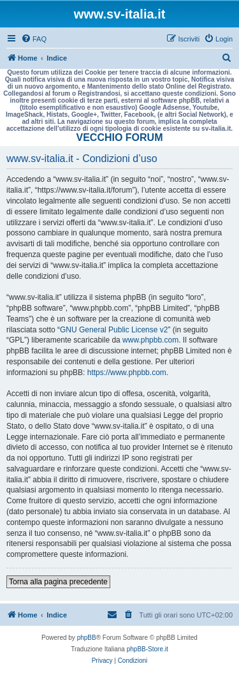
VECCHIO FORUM (119, 137)
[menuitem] (34, 39)
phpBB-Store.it (147, 649)
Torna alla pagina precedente (58, 581)
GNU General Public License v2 (114, 329)
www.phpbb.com (150, 340)
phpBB (86, 637)
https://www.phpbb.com (126, 372)
